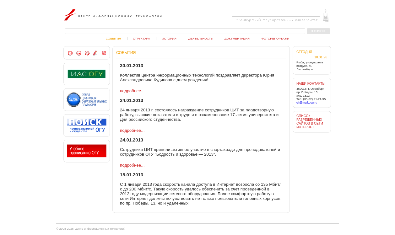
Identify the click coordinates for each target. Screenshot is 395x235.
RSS (103, 53)
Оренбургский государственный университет (277, 20)
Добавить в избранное (87, 53)
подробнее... (132, 90)
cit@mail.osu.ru (306, 102)
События (113, 38)
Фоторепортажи (275, 38)
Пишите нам (95, 53)
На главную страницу (78, 53)
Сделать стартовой (70, 53)
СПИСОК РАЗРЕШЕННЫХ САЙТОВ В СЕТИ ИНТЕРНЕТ (309, 121)
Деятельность (200, 38)
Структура (141, 38)
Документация (237, 38)
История (169, 38)
